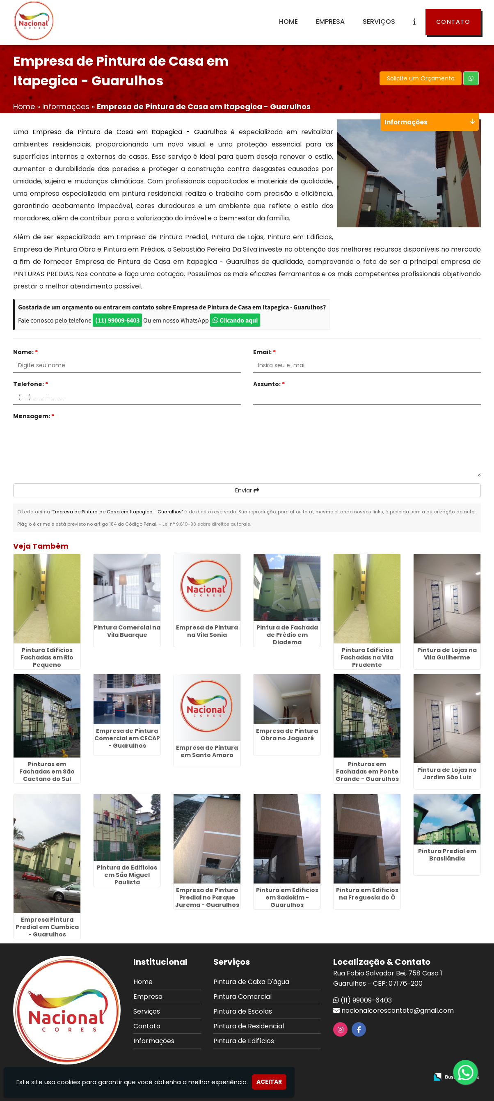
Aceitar (269, 1082)
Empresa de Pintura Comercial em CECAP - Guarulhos (127, 738)
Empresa (330, 21)
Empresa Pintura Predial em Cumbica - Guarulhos (47, 927)
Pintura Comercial (242, 996)
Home (288, 21)
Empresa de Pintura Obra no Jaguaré (287, 734)
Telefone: (30, 384)
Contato (453, 22)
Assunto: (269, 384)
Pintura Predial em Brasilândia (447, 855)
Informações (153, 1041)
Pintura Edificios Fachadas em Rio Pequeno (47, 657)
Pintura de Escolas (242, 1011)
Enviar (247, 490)
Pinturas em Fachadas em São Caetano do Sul (47, 771)
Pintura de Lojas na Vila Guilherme (447, 654)
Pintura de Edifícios (243, 1041)
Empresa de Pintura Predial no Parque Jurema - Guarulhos (207, 897)
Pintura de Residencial (248, 1026)
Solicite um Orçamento (421, 78)
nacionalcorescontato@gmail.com (397, 1010)
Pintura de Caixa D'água (251, 982)
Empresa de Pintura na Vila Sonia (207, 631)
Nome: (25, 352)
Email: (264, 352)
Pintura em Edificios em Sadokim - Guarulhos (287, 897)
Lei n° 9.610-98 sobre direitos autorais (206, 524)
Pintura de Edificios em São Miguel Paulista (127, 874)
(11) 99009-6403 (117, 320)
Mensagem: (33, 416)
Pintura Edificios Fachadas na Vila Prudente (367, 657)
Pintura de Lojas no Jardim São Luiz (447, 773)
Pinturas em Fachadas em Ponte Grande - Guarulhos (367, 771)
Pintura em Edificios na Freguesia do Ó (367, 894)
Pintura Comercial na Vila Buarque (127, 631)
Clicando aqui (235, 320)
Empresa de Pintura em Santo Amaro (207, 751)
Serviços (379, 21)
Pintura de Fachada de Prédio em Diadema (287, 634)
